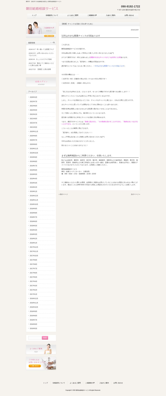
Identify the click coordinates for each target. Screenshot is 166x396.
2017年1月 (33, 294)
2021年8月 (33, 119)
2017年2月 (33, 290)
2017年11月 (34, 251)
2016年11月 (34, 303)
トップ (45, 383)
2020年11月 (34, 131)
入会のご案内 (104, 383)
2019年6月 (33, 170)
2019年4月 (33, 179)
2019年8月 (33, 161)
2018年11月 (34, 200)
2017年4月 (33, 281)
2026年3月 (33, 97)
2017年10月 (34, 256)
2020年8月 (33, 136)
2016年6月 (33, 324)
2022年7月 (33, 101)
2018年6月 (33, 221)
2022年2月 (33, 114)
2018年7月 (33, 217)
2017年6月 (33, 273)
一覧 (53, 42)
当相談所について (59, 383)
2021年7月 (33, 123)
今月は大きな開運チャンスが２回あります (109, 66)
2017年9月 (33, 260)
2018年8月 (33, 213)
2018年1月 (33, 243)
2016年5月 (33, 328)
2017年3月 (33, 286)
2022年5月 (33, 110)
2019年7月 (33, 166)
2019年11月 (34, 149)
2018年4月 (33, 230)
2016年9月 (33, 311)
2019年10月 (34, 153)
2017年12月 (34, 247)
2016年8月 (33, 316)
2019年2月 (33, 187)
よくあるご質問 (75, 383)
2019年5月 (33, 174)
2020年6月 (33, 144)
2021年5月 (33, 127)
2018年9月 (33, 208)
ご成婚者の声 (90, 383)
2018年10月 (34, 204)
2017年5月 (33, 277)
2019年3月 (33, 183)
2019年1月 (33, 191)
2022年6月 (33, 106)
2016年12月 (34, 298)
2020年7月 (33, 140)
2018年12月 (34, 196)
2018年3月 (33, 234)
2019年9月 (33, 157)
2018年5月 (33, 226)
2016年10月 (34, 307)
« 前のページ (63, 194)
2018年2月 (33, 238)
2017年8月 (33, 264)
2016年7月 (33, 320)
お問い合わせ (118, 383)
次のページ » (135, 194)
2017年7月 (33, 268)
